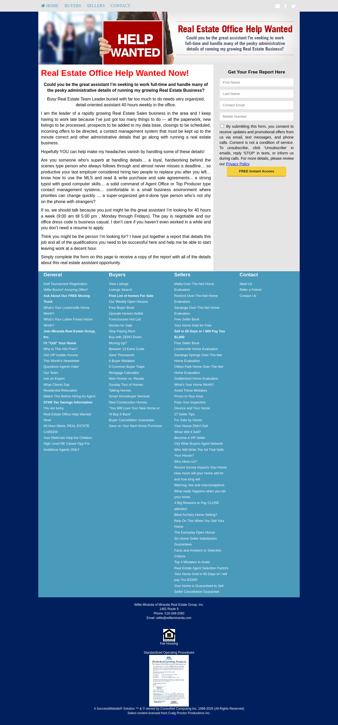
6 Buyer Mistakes (122, 361)
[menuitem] (50, 6)
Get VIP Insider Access (61, 355)
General (53, 274)
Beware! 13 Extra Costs (126, 349)
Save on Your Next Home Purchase (135, 426)
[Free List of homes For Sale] (131, 296)
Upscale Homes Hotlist (126, 313)
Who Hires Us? (185, 462)
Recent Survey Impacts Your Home (200, 467)
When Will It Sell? (187, 432)
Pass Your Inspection (190, 402)
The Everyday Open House (194, 532)
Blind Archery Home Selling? (195, 515)
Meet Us (246, 284)
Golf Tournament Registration (65, 284)
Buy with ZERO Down (125, 337)
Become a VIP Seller (189, 438)
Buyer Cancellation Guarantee (131, 420)
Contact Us (248, 296)
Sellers (96, 5)
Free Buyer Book (121, 308)
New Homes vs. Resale (126, 378)
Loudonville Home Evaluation (196, 349)
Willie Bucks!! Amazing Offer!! (66, 290)
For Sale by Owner (188, 420)
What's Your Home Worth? (194, 385)
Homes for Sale (120, 325)
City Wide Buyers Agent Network (198, 444)
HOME (50, 5)
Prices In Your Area (188, 396)
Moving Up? (118, 343)
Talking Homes (120, 390)
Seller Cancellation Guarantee (196, 592)
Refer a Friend (250, 290)
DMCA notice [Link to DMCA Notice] (169, 717)
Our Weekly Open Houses (128, 302)
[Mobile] (256, 116)
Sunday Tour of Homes (126, 385)
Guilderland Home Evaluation (196, 378)
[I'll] (60, 343)
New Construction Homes (128, 402)
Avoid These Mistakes (190, 390)
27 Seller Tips (184, 414)
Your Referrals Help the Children (68, 438)
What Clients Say (56, 385)
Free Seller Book (186, 319)
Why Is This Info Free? (61, 349)
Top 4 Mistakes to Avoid (192, 562)
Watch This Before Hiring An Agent (69, 396)
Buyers (72, 5)
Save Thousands (121, 355)
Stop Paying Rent (122, 331)
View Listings (118, 284)
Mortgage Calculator (124, 373)
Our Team (51, 373)
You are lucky (54, 408)
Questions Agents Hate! (61, 367)
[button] (256, 172)
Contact (120, 5)
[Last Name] (256, 93)
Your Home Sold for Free (193, 325)
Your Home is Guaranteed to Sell (199, 586)
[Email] (256, 105)
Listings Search (120, 290)
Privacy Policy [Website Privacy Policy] (238, 164)
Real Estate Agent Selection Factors (201, 568)
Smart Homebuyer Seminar (129, 396)
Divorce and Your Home (192, 408)
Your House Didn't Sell (191, 426)
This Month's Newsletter (61, 361)
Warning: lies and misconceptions (199, 485)
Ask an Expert (54, 378)
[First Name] (256, 82)
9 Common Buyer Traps (126, 367)
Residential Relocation (60, 390)
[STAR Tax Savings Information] (68, 402)
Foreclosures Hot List (125, 319)
